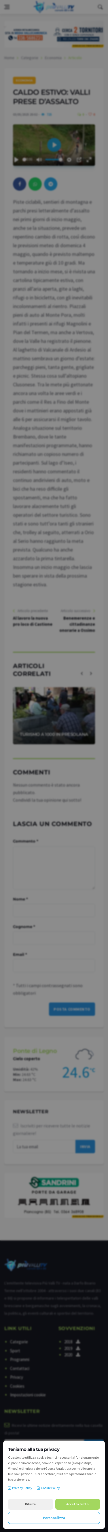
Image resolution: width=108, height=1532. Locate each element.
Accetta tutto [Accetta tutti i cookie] (77, 1504)
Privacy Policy (20, 1488)
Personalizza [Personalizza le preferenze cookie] (54, 1517)
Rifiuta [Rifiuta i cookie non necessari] (30, 1504)
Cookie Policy (48, 1488)
